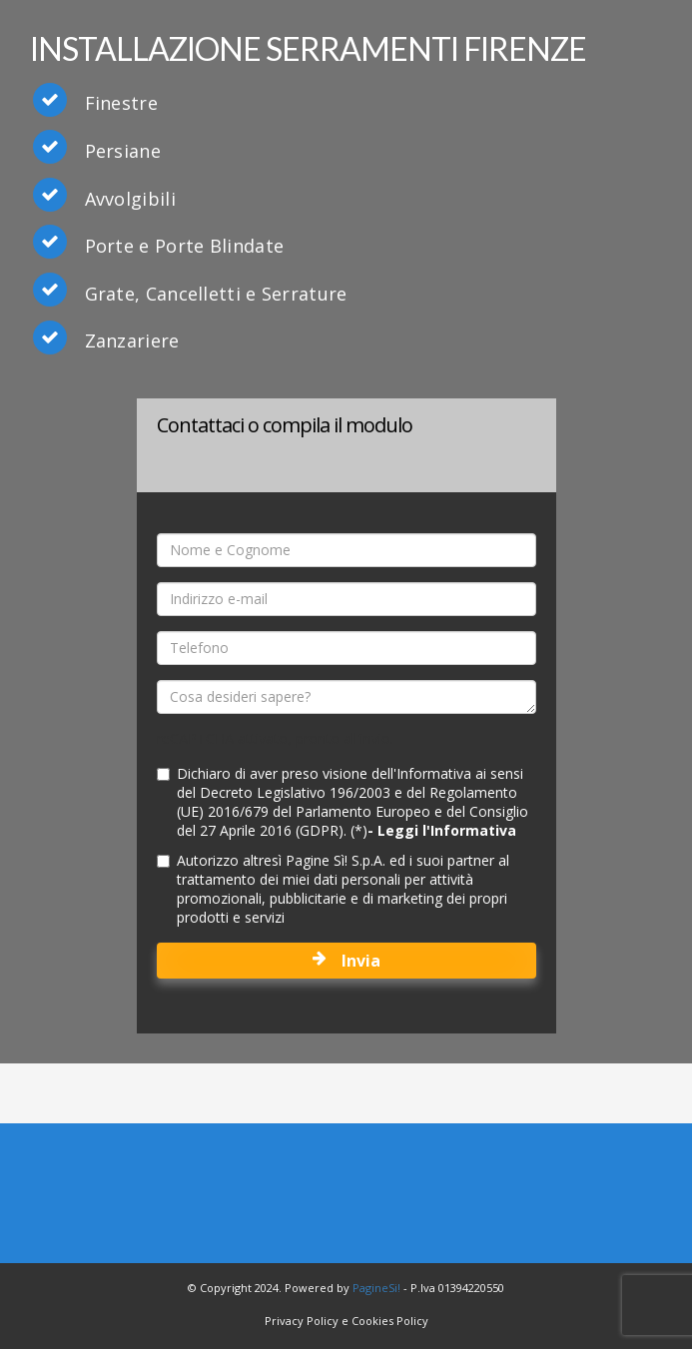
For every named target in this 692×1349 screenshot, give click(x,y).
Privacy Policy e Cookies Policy (346, 1320)
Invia (346, 961)
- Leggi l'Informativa (441, 830)
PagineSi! (376, 1287)
